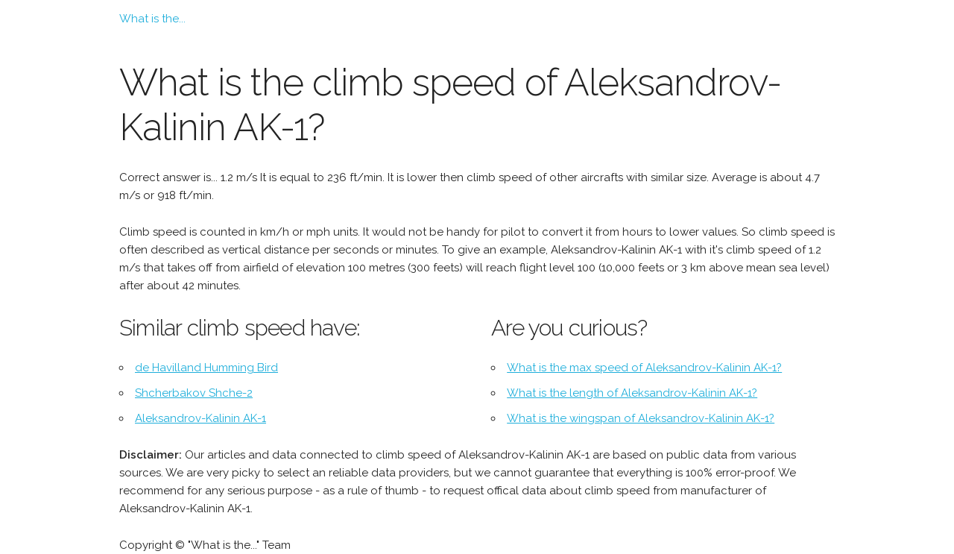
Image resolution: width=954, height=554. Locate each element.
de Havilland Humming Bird (206, 367)
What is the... (152, 18)
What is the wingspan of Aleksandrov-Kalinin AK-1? (640, 418)
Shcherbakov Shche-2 (194, 393)
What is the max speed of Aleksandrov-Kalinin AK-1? (644, 367)
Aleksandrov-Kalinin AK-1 (200, 418)
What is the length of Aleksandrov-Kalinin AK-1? (632, 393)
